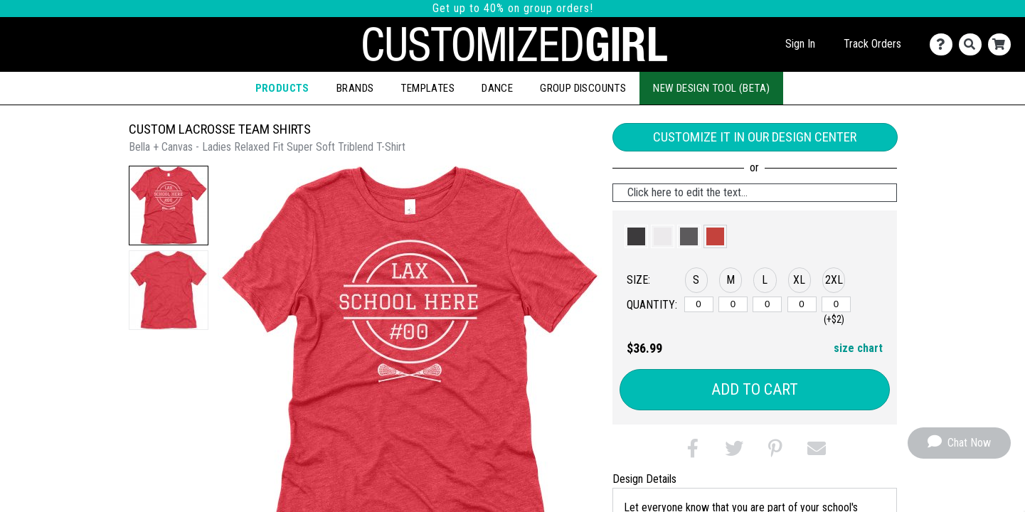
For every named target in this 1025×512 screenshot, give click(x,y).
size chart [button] (858, 348)
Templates (427, 88)
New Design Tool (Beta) (711, 88)
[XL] (802, 304)
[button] (168, 205)
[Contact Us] (944, 44)
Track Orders (872, 43)
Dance (497, 88)
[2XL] (836, 304)
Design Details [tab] (644, 479)
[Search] (973, 44)
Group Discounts (583, 88)
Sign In (800, 43)
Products (282, 88)
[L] (767, 304)
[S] (698, 304)
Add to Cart (754, 389)
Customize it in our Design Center (754, 137)
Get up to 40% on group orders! (512, 8)
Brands (354, 88)
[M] (733, 304)
